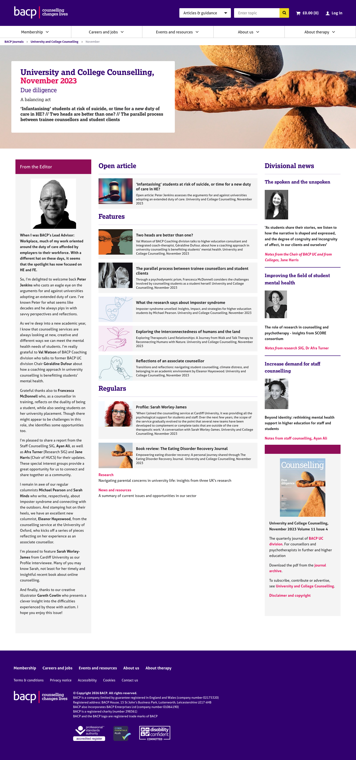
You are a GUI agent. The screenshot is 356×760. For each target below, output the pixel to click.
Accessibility (87, 680)
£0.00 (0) (310, 12)
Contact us (130, 680)
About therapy (316, 32)
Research (106, 474)
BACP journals (14, 41)
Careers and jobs (103, 32)
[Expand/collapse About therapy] (333, 31)
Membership (32, 32)
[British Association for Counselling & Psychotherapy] (41, 13)
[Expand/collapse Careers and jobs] (122, 31)
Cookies (109, 680)
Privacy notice (61, 680)
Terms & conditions (29, 680)
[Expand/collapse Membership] (47, 31)
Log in (337, 12)
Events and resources (174, 32)
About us (245, 32)
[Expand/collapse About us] (257, 31)
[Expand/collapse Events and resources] (197, 31)
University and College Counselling (54, 41)
